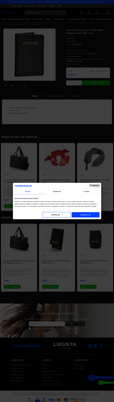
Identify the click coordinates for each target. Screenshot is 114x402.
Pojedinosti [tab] (57, 191)
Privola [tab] (27, 191)
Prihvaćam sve (85, 215)
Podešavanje (56, 215)
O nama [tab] (86, 191)
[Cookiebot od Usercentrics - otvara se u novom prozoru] (91, 185)
